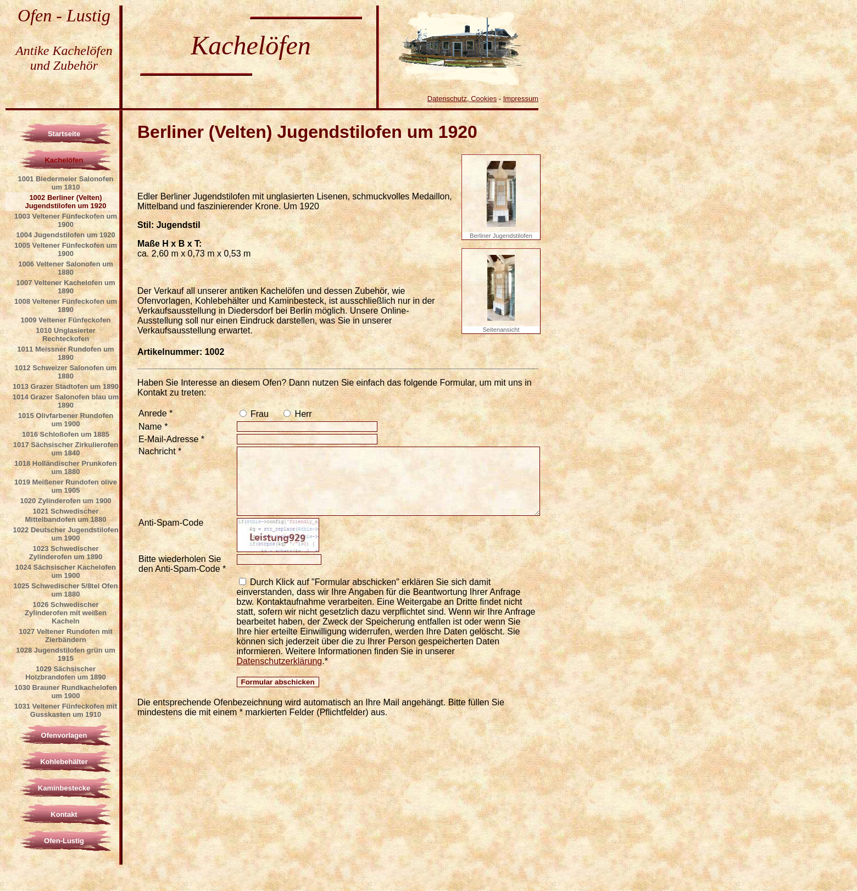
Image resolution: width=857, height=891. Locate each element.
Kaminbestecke (64, 788)
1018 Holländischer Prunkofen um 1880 (65, 467)
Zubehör (75, 65)
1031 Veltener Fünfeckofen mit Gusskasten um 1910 (65, 710)
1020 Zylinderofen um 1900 (65, 501)
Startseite (64, 134)
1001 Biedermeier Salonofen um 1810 (65, 183)
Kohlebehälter (64, 762)
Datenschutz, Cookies (462, 98)
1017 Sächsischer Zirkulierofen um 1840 (65, 449)
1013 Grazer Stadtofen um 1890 (66, 386)
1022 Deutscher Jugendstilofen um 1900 (65, 534)
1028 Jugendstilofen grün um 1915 (65, 654)
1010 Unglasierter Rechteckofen (65, 334)
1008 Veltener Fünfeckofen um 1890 (65, 305)
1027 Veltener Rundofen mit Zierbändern (66, 635)
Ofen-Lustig (64, 841)
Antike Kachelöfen (64, 50)
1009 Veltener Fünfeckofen (65, 320)
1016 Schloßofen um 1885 (65, 434)
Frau (258, 414)
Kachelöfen (63, 160)
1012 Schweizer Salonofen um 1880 (66, 372)
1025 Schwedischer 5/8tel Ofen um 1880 (65, 590)
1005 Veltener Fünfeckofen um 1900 (65, 249)
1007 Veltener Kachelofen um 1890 (65, 287)
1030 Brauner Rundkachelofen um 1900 (65, 691)
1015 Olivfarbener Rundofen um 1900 (65, 419)
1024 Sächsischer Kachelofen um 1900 (65, 571)
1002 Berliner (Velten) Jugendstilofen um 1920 (65, 201)
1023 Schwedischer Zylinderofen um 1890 (66, 552)
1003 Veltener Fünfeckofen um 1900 (65, 220)
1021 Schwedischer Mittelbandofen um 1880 (65, 515)
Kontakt (64, 814)
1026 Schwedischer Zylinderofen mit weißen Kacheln (66, 612)
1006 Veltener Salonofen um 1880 (65, 268)
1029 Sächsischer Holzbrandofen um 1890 (65, 673)
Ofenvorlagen (64, 735)
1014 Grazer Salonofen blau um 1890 (66, 401)
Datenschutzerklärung (279, 661)
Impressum (520, 98)
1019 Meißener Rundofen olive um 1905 (65, 486)
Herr (302, 414)
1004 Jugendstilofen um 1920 (65, 235)
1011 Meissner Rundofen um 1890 (65, 353)
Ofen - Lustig (64, 15)
